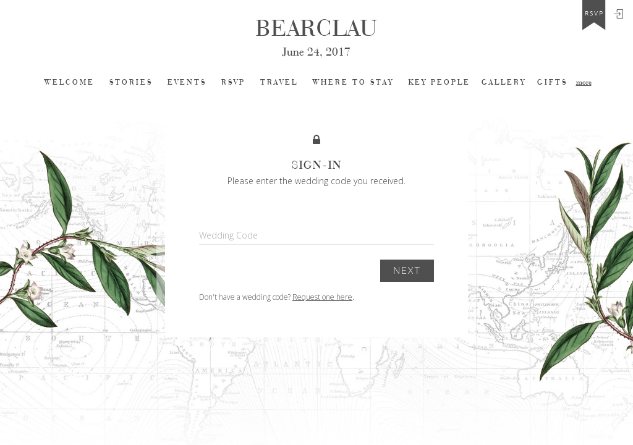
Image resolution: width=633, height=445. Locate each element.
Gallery (504, 82)
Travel (279, 82)
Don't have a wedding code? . (276, 297)
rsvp (594, 13)
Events (187, 82)
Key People (439, 82)
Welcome (70, 82)
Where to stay (353, 82)
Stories (131, 82)
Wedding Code (228, 235)
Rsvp (233, 82)
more (584, 82)
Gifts (552, 82)
